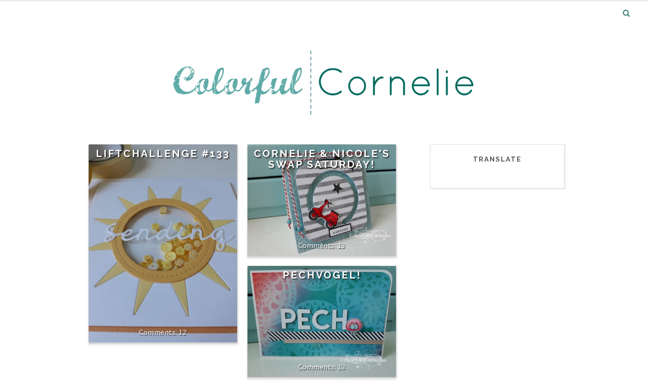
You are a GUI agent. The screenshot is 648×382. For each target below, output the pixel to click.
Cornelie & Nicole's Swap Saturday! (322, 159)
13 (342, 245)
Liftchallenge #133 (163, 153)
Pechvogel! (322, 275)
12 (182, 332)
